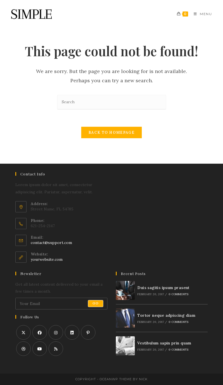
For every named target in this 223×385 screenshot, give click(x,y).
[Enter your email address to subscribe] (61, 303)
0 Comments (178, 294)
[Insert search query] (111, 102)
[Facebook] (39, 332)
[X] (23, 332)
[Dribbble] (23, 348)
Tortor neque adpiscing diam (166, 315)
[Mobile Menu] (201, 14)
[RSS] (56, 348)
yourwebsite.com (47, 259)
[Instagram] (56, 332)
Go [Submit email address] (95, 303)
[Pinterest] (88, 332)
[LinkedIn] (72, 332)
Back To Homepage (111, 132)
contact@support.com (51, 242)
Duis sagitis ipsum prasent (163, 287)
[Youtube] (39, 348)
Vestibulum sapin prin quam (164, 343)
